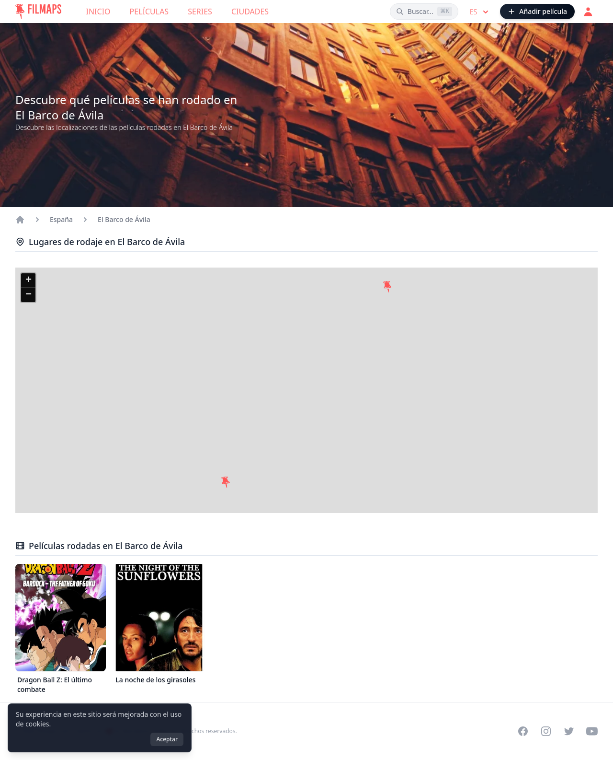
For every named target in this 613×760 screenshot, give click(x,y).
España (61, 219)
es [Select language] (480, 12)
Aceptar (167, 739)
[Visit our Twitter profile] (569, 731)
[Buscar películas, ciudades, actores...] (424, 11)
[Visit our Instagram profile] (546, 731)
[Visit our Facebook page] (523, 731)
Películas (149, 11)
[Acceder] (588, 11)
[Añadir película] (537, 11)
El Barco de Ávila (124, 219)
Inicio (98, 11)
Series (200, 11)
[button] (387, 286)
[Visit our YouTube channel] (592, 731)
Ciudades (250, 11)
